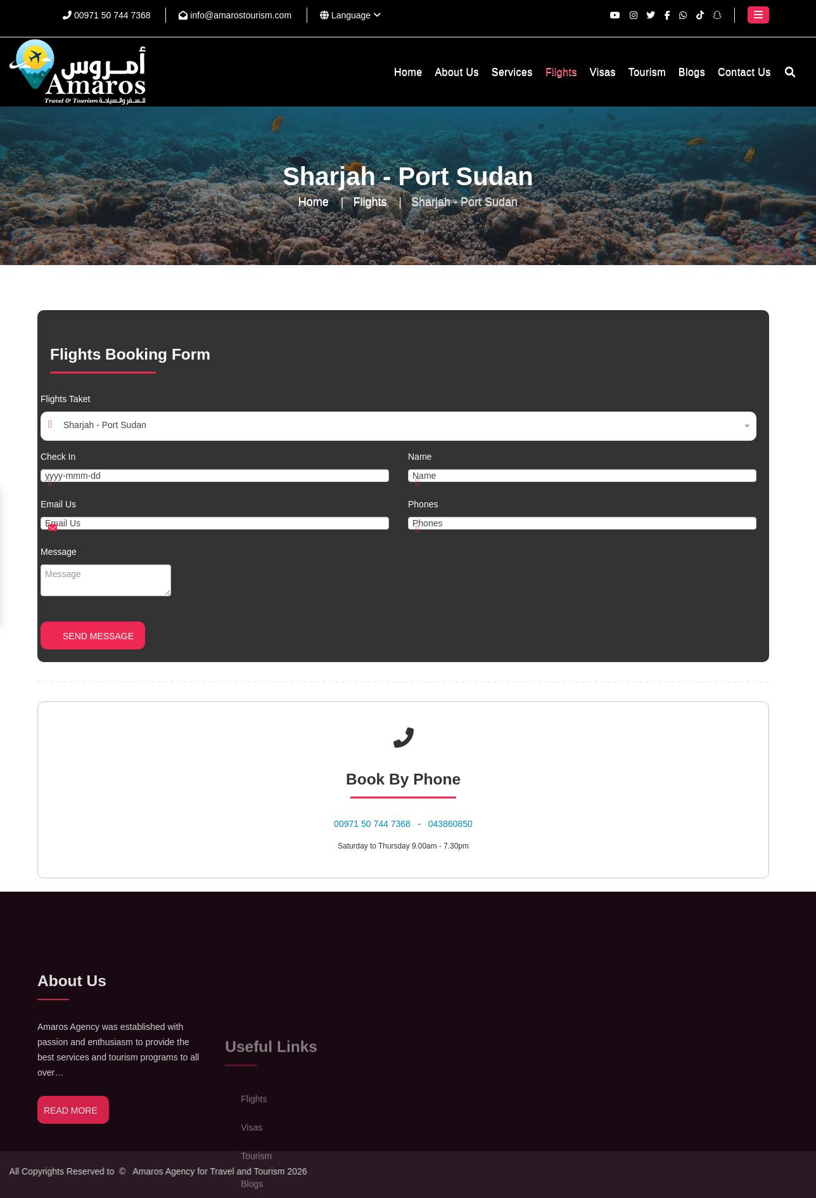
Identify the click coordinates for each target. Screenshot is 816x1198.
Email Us (58, 504)
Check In (58, 457)
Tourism (647, 72)
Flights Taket (65, 399)
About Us (456, 72)
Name (419, 457)
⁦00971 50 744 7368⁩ (107, 15)
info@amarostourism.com (235, 15)
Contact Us (744, 72)
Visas (603, 72)
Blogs (692, 72)
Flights (561, 72)
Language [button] (350, 15)
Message (59, 552)
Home (408, 72)
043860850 (450, 824)
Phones (423, 504)
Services (512, 72)
